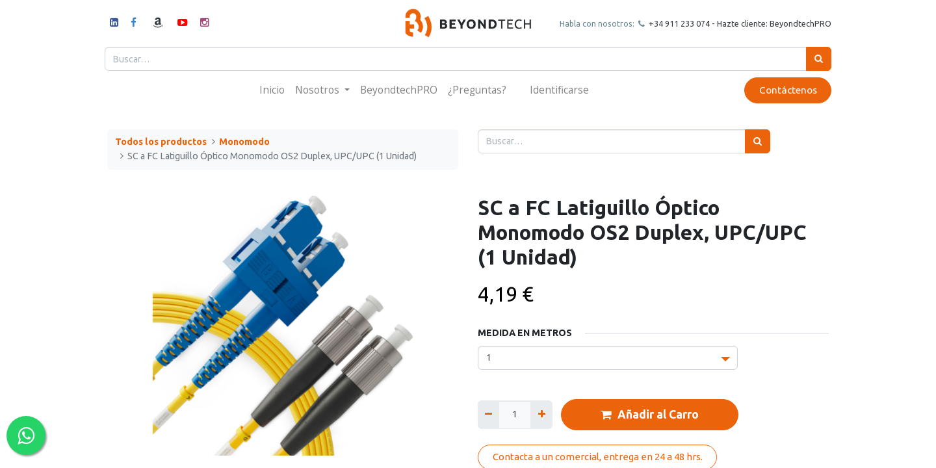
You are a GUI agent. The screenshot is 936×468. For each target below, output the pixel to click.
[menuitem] (272, 90)
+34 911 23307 (673, 23)
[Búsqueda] (816, 59)
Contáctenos (785, 90)
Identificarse (559, 90)
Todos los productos (161, 141)
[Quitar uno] (488, 414)
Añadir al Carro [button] (650, 414)
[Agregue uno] (541, 414)
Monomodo (244, 141)
